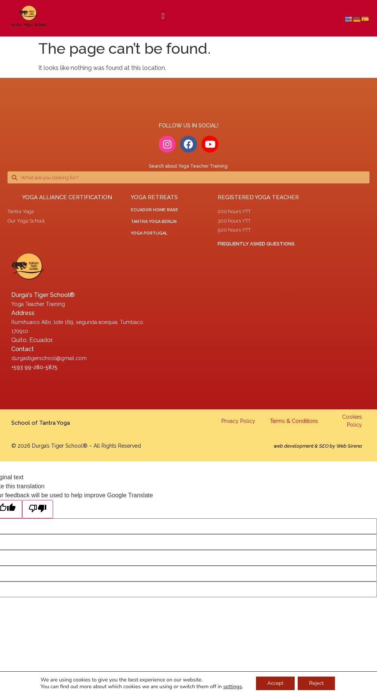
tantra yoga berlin (154, 221)
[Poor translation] (37, 509)
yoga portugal (149, 233)
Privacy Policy (238, 421)
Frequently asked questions (256, 244)
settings (232, 686)
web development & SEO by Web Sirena (318, 446)
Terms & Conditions (294, 421)
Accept (275, 683)
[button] (163, 16)
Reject (316, 683)
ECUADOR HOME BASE (154, 209)
